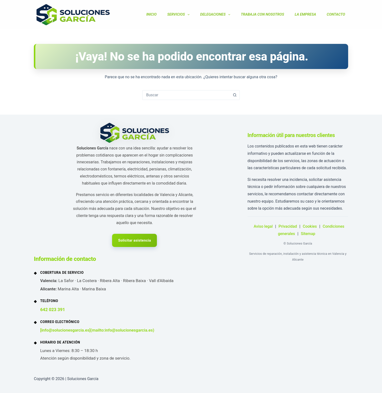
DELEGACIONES (216, 15)
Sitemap (308, 233)
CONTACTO (336, 14)
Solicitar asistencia (134, 240)
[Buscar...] (186, 95)
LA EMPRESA (305, 14)
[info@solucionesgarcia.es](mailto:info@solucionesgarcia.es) (97, 330)
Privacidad (287, 226)
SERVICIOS (179, 15)
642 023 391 (52, 309)
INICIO (151, 14)
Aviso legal (263, 226)
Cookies (310, 226)
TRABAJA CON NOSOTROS (262, 14)
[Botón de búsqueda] (234, 95)
